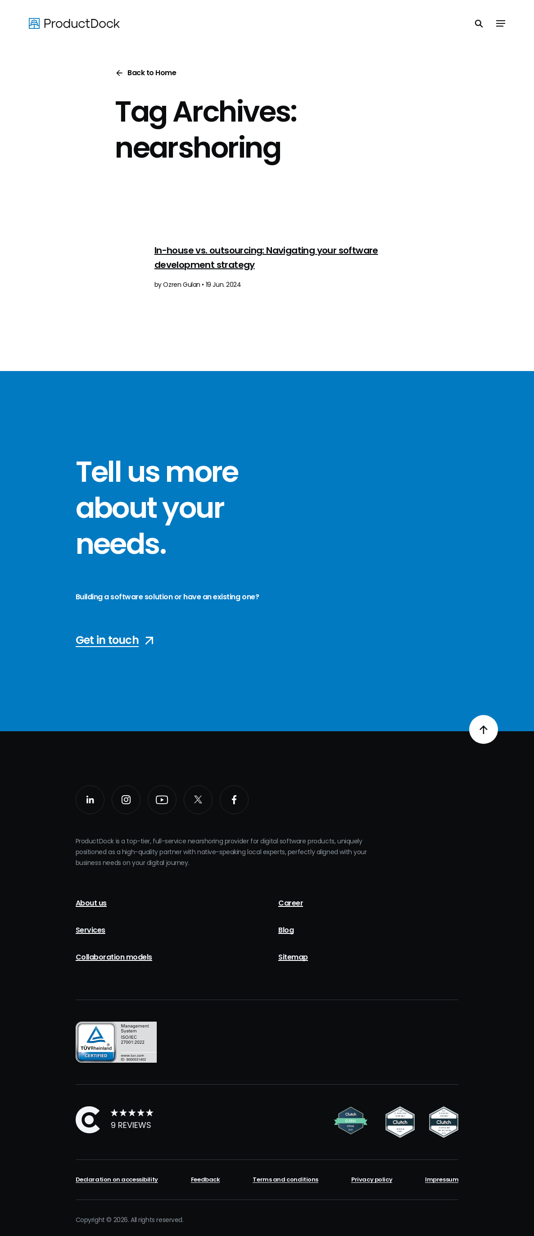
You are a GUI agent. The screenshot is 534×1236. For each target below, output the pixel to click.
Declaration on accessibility (117, 1179)
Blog (286, 930)
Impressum (441, 1179)
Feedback (205, 1179)
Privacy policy (371, 1179)
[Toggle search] (479, 23)
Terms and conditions (285, 1179)
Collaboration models (114, 957)
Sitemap (293, 957)
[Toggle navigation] (500, 23)
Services (90, 930)
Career (290, 903)
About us (91, 903)
